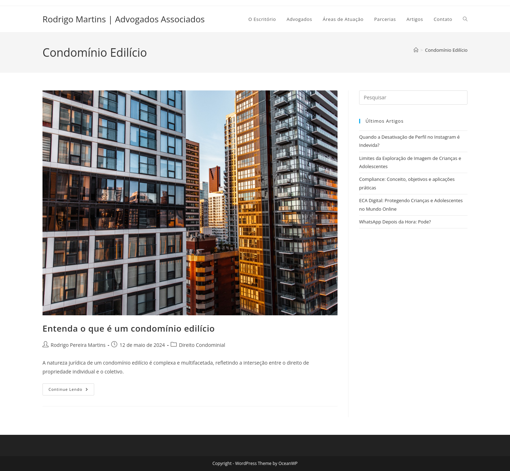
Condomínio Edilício (446, 50)
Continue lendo (71, 390)
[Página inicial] (416, 50)
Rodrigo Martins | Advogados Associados (123, 19)
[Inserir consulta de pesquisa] (413, 97)
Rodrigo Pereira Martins (78, 345)
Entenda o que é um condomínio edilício (128, 328)
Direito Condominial (202, 345)
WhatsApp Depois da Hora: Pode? (395, 221)
